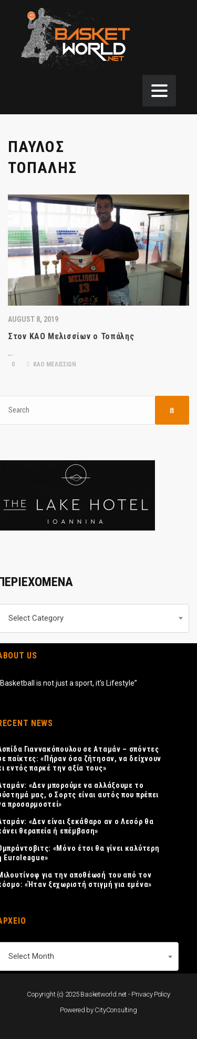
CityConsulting (116, 1010)
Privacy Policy (150, 994)
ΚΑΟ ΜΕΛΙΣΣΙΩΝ (51, 364)
